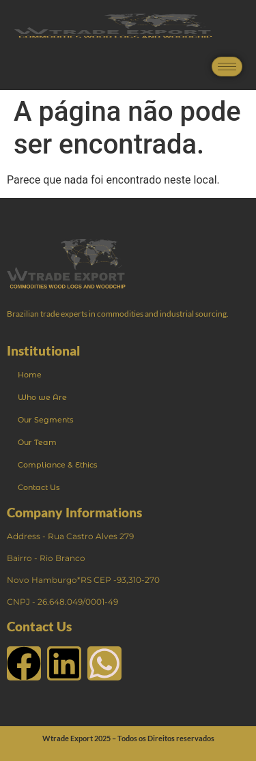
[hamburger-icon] (227, 66)
